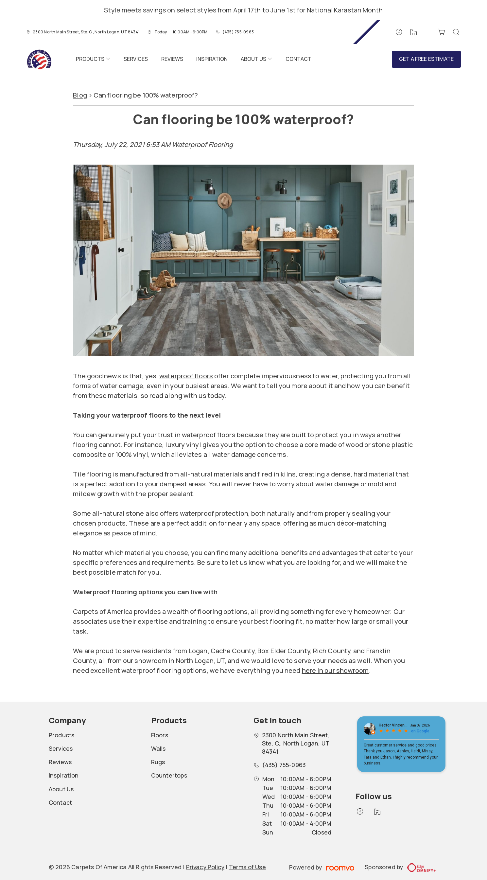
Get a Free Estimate (426, 59)
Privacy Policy (205, 867)
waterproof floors (186, 375)
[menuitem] (93, 59)
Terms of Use (247, 867)
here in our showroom (335, 670)
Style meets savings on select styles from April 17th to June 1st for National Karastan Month (243, 10)
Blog (80, 95)
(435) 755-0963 (238, 32)
